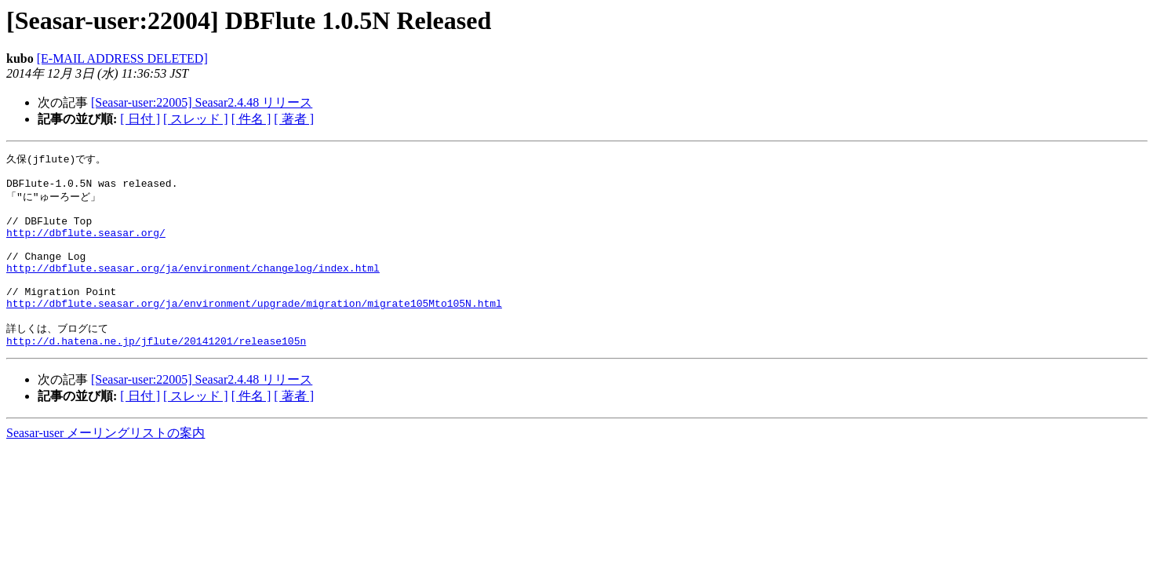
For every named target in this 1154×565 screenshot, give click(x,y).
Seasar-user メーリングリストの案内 (105, 465)
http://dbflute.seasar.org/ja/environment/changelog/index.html (193, 288)
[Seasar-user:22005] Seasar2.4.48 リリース (201, 102)
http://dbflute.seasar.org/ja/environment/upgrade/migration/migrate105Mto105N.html (254, 330)
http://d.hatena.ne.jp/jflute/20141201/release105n (156, 373)
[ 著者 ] (294, 119)
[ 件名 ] (251, 119)
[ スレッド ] (195, 119)
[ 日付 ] (140, 119)
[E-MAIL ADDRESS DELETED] (122, 58)
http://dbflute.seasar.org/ (86, 246)
